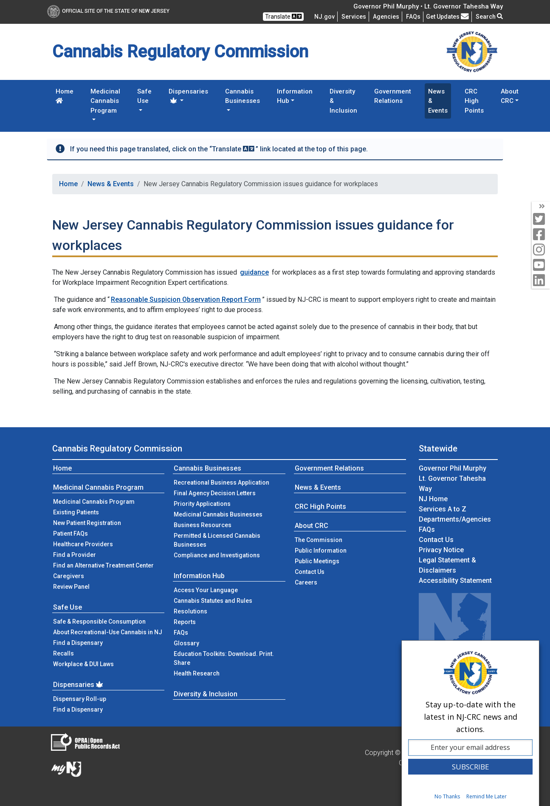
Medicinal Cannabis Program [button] (105, 101)
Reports (185, 622)
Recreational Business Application (221, 482)
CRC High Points (474, 101)
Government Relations (392, 96)
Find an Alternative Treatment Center (103, 565)
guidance (254, 272)
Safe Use (67, 607)
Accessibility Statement (455, 580)
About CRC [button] (510, 96)
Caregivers (68, 576)
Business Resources (202, 525)
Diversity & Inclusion (343, 101)
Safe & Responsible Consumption (99, 621)
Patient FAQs (70, 533)
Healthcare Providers (83, 544)
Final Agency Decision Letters (215, 493)
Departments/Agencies (455, 519)
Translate (283, 16)
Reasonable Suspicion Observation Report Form (186, 299)
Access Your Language (206, 590)
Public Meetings (317, 561)
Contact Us (322, 571)
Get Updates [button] (447, 16)
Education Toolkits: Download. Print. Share (224, 658)
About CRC (311, 526)
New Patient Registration (87, 522)
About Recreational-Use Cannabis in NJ (107, 632)
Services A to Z (442, 509)
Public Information (321, 550)
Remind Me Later (486, 796)
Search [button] (489, 16)
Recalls (63, 653)
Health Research (197, 673)
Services (353, 16)
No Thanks (447, 796)
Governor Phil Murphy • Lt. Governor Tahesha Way (428, 6)
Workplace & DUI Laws (83, 664)
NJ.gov (324, 16)
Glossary (186, 643)
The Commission (318, 539)
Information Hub (199, 576)
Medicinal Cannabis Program (98, 487)
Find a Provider (74, 554)
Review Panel (71, 586)
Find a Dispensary (78, 642)
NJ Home (433, 499)
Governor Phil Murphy (452, 468)
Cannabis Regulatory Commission (117, 448)
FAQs (181, 632)
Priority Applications (202, 503)
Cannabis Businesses (207, 468)
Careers (306, 582)
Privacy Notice (441, 550)
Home (64, 96)
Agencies (386, 16)
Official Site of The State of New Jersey (108, 11)
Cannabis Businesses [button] (242, 96)
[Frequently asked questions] (413, 16)
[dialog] (470, 723)
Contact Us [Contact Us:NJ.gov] (436, 540)
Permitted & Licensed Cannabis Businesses (217, 540)
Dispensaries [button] (188, 96)
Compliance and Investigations (217, 555)
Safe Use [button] (144, 96)
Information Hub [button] (295, 96)
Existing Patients (76, 512)
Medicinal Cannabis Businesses (218, 514)
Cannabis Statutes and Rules (213, 600)
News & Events (438, 101)
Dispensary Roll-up (79, 698)
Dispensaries (78, 685)
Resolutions (190, 611)
